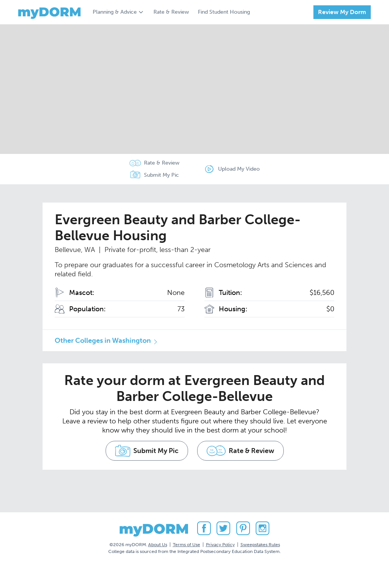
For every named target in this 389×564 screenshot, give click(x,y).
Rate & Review (171, 12)
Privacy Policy (220, 544)
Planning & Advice (115, 12)
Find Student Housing (224, 12)
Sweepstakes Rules (260, 544)
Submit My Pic (161, 175)
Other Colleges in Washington (103, 340)
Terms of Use (186, 544)
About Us (157, 544)
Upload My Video (239, 169)
